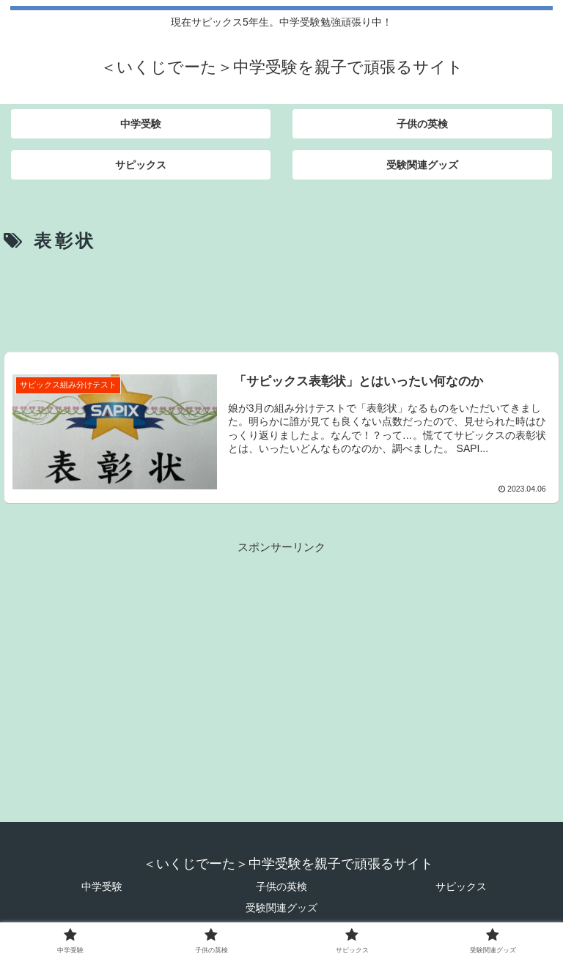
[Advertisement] (281, 299)
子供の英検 (281, 886)
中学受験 (101, 886)
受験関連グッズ (281, 908)
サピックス (461, 886)
